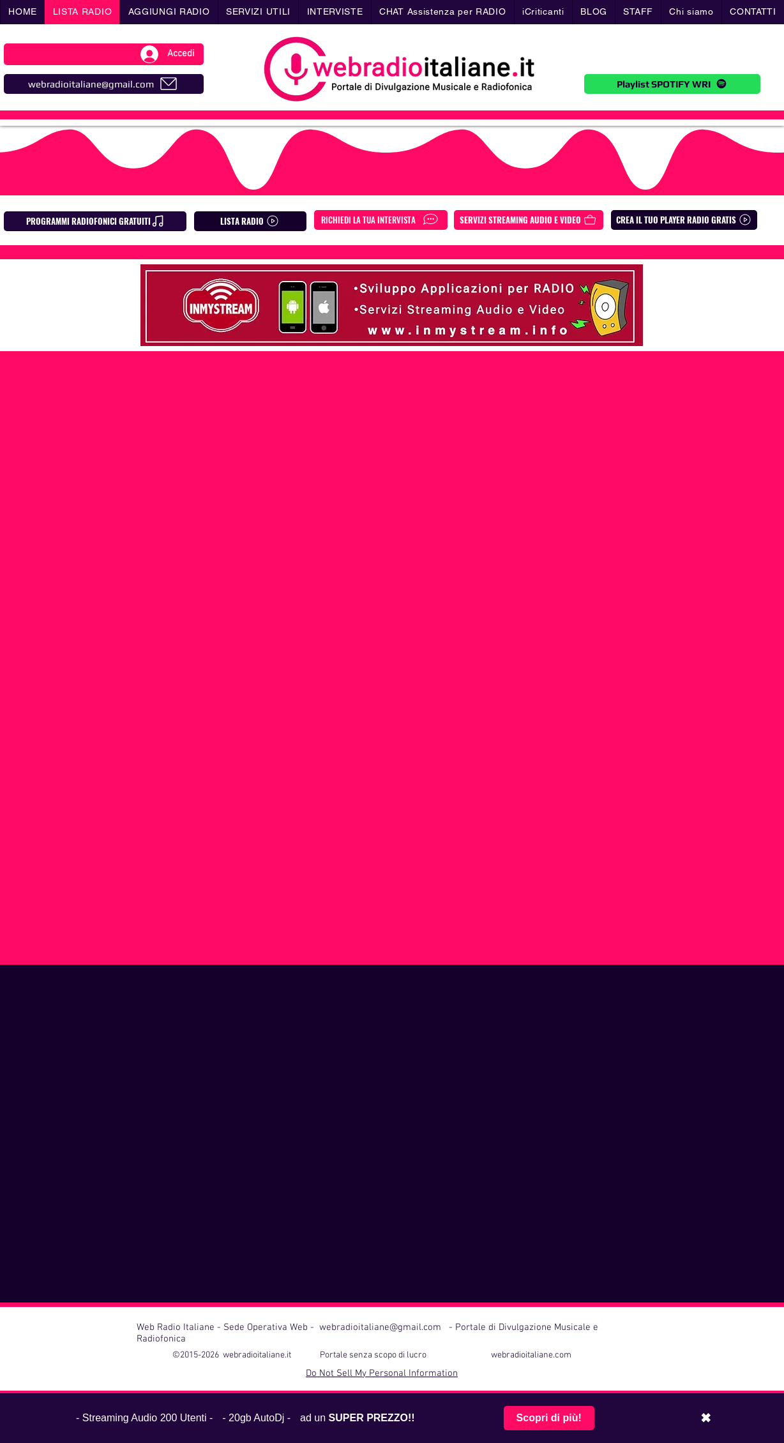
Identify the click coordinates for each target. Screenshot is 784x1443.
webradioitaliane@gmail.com (380, 1327)
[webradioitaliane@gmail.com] (104, 84)
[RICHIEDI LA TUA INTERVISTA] (381, 220)
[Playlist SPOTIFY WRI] (672, 84)
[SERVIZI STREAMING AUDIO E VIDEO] (528, 220)
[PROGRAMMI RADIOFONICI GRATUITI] (95, 221)
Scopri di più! (549, 1417)
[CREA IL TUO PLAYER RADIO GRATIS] (684, 220)
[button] (258, 12)
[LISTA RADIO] (250, 221)
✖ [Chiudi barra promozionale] (705, 1418)
